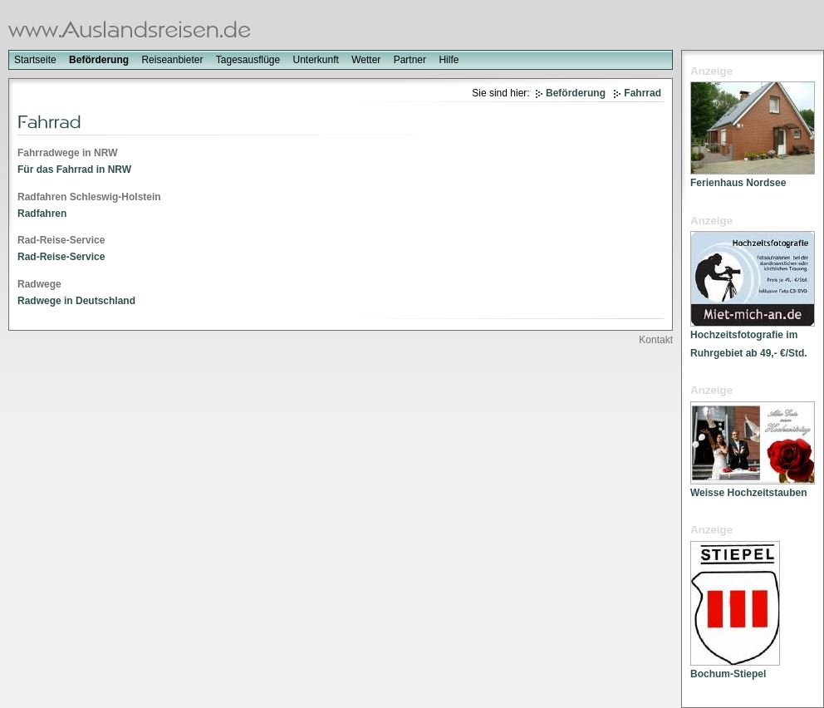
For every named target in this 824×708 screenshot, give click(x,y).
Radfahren (41, 213)
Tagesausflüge (248, 60)
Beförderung (99, 60)
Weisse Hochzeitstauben (748, 493)
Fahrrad (642, 93)
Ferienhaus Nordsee (738, 183)
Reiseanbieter (172, 60)
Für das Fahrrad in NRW (74, 169)
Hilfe (449, 60)
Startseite (35, 60)
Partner (410, 60)
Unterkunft (316, 60)
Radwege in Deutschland (76, 301)
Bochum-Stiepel (728, 674)
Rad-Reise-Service (61, 257)
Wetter (365, 60)
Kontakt (656, 340)
